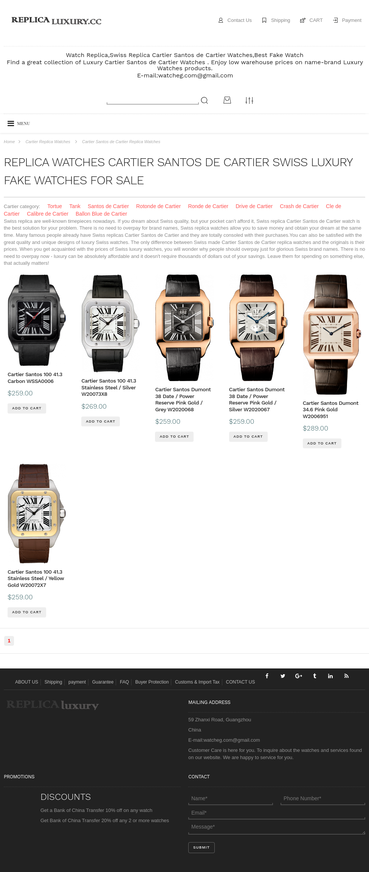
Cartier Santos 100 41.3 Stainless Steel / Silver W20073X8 (108, 387)
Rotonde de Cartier (158, 206)
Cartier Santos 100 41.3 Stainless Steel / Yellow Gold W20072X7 (36, 578)
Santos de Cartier (108, 206)
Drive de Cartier (254, 206)
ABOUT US (26, 682)
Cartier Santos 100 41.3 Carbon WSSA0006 (35, 377)
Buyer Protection (152, 682)
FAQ (124, 682)
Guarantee (103, 682)
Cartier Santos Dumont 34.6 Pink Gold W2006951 (330, 409)
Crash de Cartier (299, 206)
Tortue (54, 206)
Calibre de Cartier (47, 214)
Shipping (280, 20)
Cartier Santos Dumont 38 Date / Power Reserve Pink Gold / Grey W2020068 (183, 399)
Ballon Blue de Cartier (101, 214)
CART (316, 20)
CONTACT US (240, 682)
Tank (75, 206)
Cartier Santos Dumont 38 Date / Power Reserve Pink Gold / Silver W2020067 (257, 399)
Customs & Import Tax (197, 682)
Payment (351, 20)
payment (77, 682)
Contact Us (240, 20)
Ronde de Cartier (208, 206)
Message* (276, 827)
